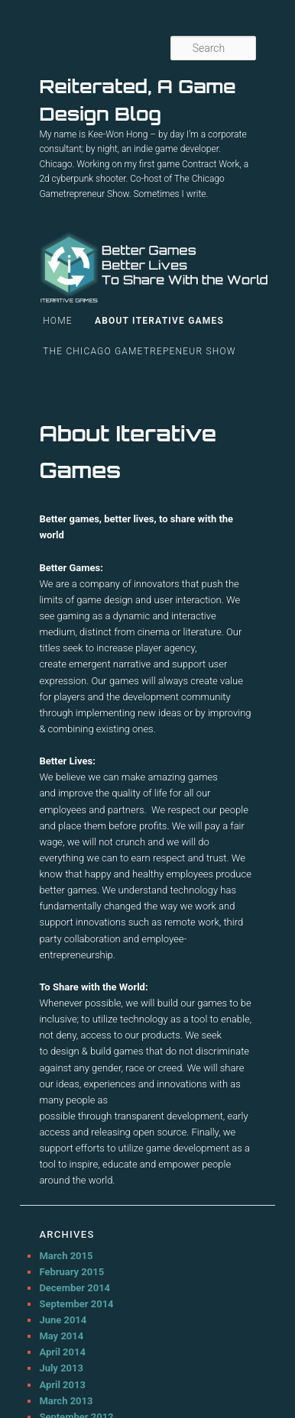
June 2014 (62, 1320)
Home (58, 320)
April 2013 (62, 1385)
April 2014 (62, 1352)
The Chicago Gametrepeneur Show (139, 351)
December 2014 (74, 1288)
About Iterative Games (159, 320)
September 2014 (76, 1304)
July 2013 (61, 1368)
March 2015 (65, 1255)
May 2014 (61, 1336)
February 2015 (71, 1271)
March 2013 (65, 1401)
